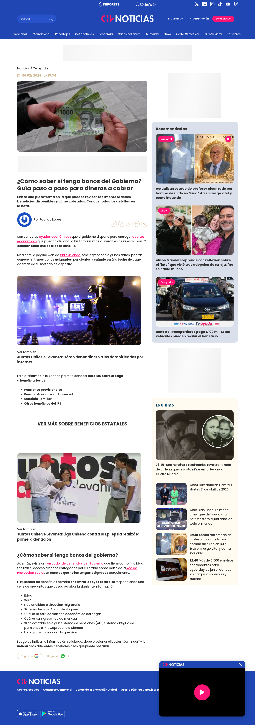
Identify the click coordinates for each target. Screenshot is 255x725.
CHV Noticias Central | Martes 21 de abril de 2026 (210, 539)
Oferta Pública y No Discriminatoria (146, 690)
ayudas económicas (55, 237)
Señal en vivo (223, 18)
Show (167, 34)
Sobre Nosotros (28, 690)
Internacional (41, 34)
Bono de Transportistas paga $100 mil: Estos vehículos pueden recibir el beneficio (193, 386)
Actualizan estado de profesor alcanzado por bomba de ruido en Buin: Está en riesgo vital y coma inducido (194, 245)
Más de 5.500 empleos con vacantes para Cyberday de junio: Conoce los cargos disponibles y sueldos (211, 622)
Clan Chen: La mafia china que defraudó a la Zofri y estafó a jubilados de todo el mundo (210, 569)
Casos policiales (129, 34)
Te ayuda (152, 34)
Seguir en (29, 656)
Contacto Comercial (57, 690)
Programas (175, 18)
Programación (199, 18)
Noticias (23, 68)
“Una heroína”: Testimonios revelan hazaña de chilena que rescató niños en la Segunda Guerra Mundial (193, 522)
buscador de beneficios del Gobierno (74, 563)
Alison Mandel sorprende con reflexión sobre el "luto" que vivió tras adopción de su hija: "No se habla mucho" (194, 317)
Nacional (20, 34)
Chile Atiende (70, 255)
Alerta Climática (187, 34)
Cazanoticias (84, 34)
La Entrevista (213, 34)
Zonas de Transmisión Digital (96, 690)
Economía (106, 34)
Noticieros (234, 34)
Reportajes (62, 34)
